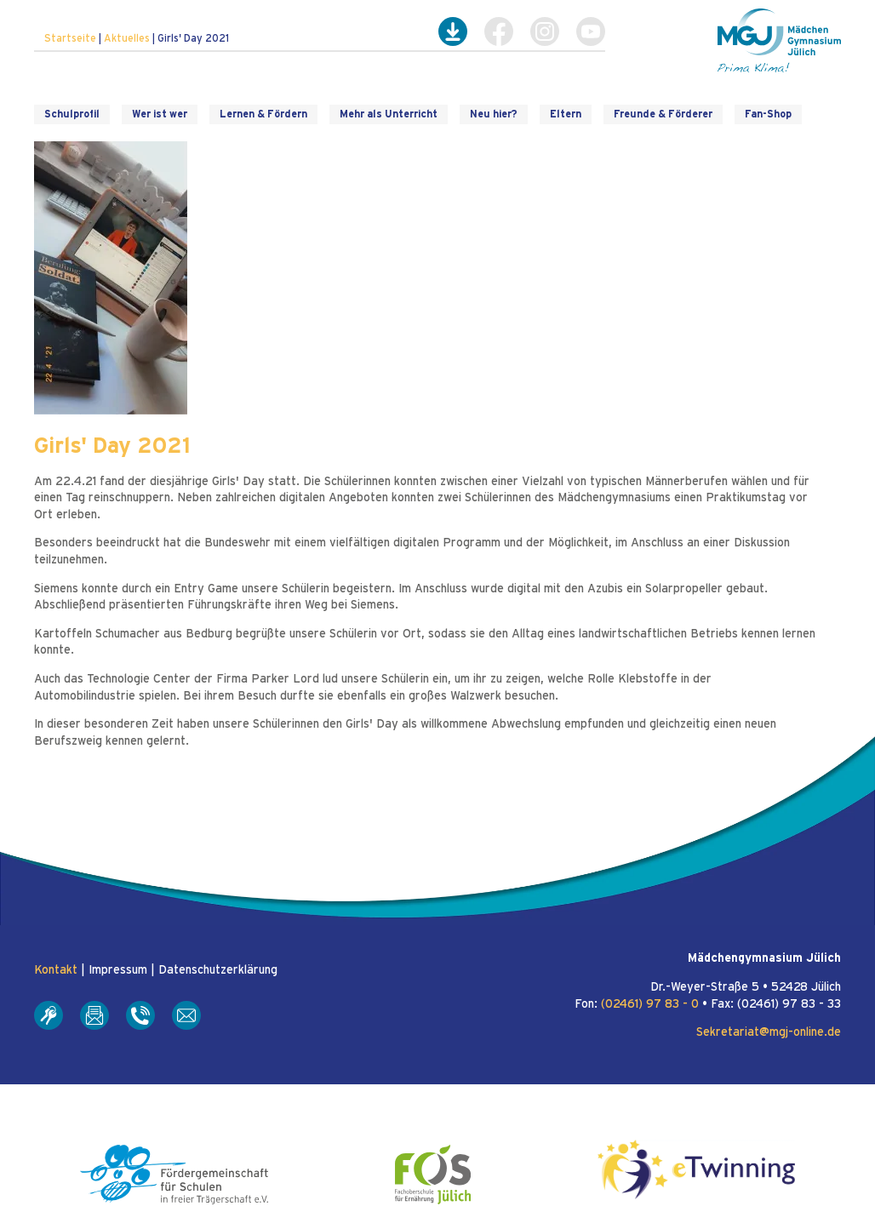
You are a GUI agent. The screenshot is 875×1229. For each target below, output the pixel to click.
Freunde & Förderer (663, 114)
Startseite (70, 38)
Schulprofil (72, 114)
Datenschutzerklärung (217, 970)
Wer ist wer (159, 114)
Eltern (565, 114)
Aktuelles (127, 38)
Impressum (118, 970)
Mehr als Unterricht (389, 114)
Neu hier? (494, 114)
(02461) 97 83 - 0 (650, 1004)
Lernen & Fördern (263, 114)
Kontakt (55, 970)
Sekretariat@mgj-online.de (768, 1032)
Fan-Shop (768, 114)
